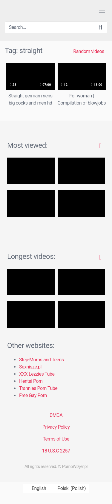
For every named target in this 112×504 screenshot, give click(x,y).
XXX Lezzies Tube (36, 374)
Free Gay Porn (33, 395)
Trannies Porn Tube (38, 388)
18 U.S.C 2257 (56, 451)
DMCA (56, 415)
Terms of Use (56, 439)
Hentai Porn (30, 381)
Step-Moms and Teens (41, 360)
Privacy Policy (56, 427)
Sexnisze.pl (30, 367)
